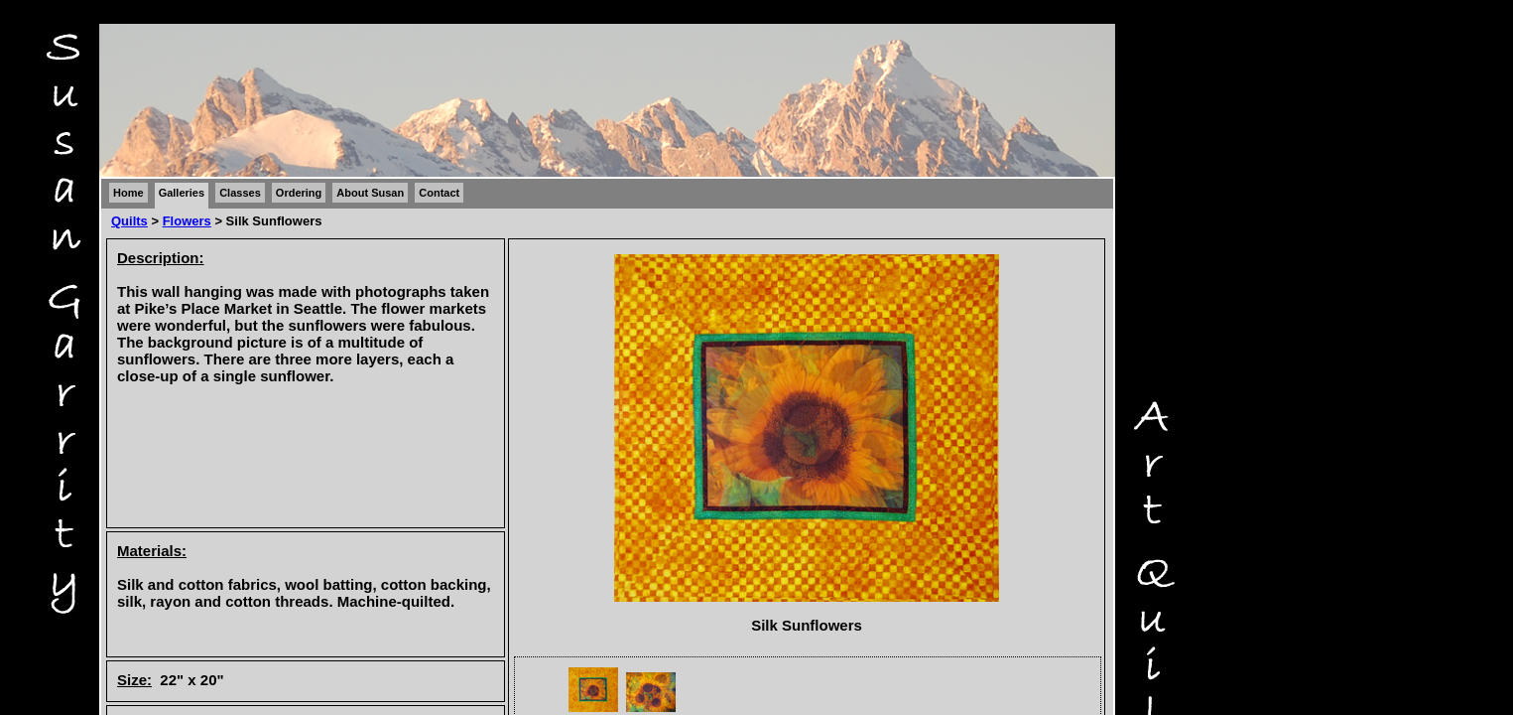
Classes (240, 193)
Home (128, 193)
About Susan (370, 193)
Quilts (129, 221)
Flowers (187, 221)
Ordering (298, 193)
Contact (439, 193)
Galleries (181, 193)
